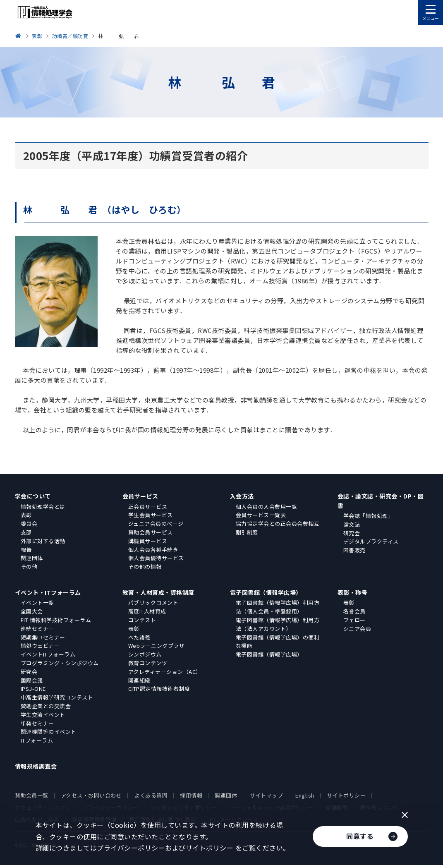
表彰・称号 (353, 592)
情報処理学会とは (43, 506)
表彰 (26, 515)
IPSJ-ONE (33, 688)
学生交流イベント (43, 715)
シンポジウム (145, 654)
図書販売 (354, 550)
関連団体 (32, 558)
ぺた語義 (139, 637)
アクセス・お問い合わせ (91, 795)
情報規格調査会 (36, 766)
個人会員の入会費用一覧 (266, 506)
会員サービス (140, 496)
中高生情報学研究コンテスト (57, 697)
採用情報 (191, 795)
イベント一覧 (37, 602)
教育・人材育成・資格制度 (158, 592)
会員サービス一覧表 (261, 515)
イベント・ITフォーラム (48, 592)
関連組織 (139, 680)
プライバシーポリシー (131, 848)
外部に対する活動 (43, 541)
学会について (33, 496)
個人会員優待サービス (156, 558)
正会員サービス (148, 506)
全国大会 (32, 611)
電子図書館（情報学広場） (266, 592)
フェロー (354, 620)
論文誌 (351, 524)
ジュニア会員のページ (156, 523)
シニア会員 (357, 629)
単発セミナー (37, 723)
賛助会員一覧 (31, 795)
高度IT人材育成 (147, 611)
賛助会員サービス (150, 532)
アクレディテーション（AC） (164, 672)
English (304, 795)
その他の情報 (145, 566)
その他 (29, 566)
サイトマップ (266, 795)
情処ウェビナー (40, 645)
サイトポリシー (346, 795)
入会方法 (242, 496)
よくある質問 (151, 795)
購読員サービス (148, 541)
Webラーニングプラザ (156, 645)
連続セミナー (37, 629)
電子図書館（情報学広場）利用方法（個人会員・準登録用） (278, 607)
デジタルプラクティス (371, 541)
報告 (26, 550)
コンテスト (142, 620)
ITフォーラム (37, 740)
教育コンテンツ (148, 663)
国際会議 (32, 680)
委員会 (29, 523)
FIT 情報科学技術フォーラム (56, 620)
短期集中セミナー (43, 637)
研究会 (351, 533)
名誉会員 (354, 611)
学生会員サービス (150, 515)
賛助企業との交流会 (46, 706)
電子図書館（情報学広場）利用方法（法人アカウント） (278, 624)
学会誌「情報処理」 (368, 516)
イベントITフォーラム (48, 654)
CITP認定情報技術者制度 (159, 688)
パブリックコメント (153, 602)
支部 (26, 532)
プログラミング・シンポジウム (60, 663)
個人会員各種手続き (153, 550)
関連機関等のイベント (49, 732)
